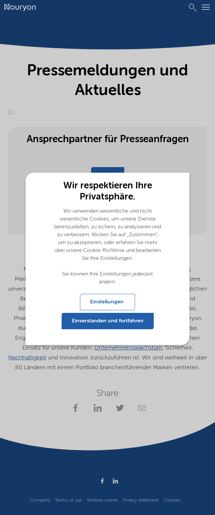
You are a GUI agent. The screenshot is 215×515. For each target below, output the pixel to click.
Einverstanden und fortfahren (108, 321)
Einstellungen (107, 302)
